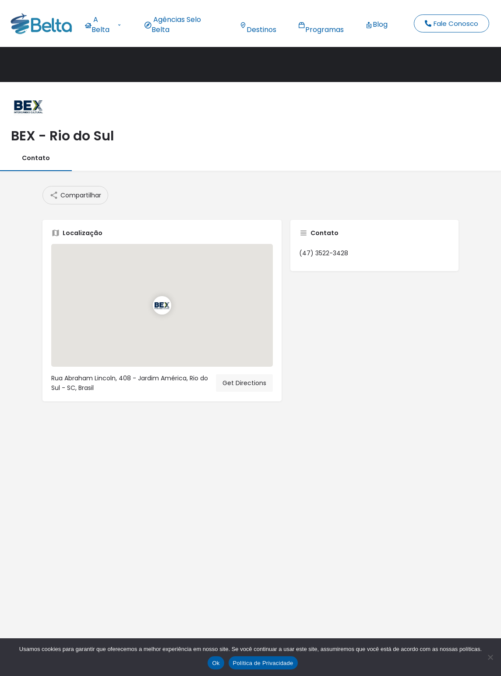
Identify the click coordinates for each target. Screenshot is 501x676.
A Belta (102, 24)
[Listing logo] (28, 106)
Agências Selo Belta (173, 24)
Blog (377, 24)
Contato (36, 158)
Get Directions (244, 383)
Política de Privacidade (263, 663)
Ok (215, 663)
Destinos (258, 24)
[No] (490, 657)
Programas (321, 24)
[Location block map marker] (162, 305)
